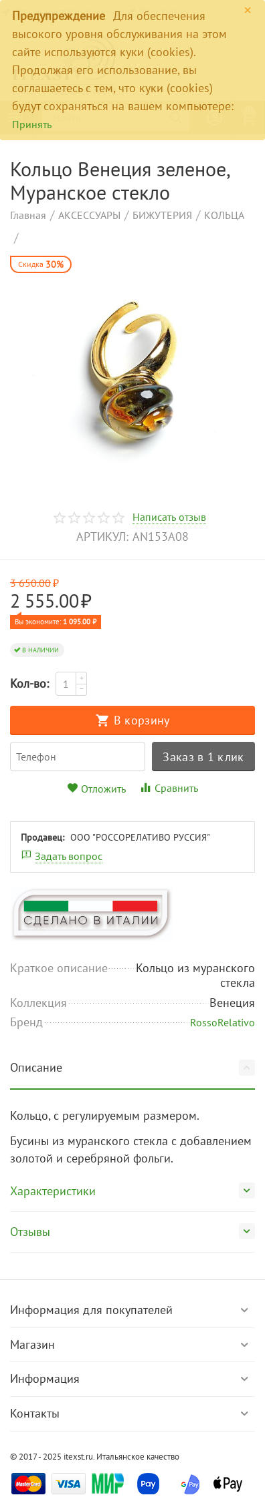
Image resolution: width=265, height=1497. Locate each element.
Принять (32, 124)
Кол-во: (29, 683)
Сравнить (168, 788)
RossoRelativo (222, 1022)
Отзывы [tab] (132, 1231)
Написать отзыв (168, 517)
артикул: (102, 536)
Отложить (96, 789)
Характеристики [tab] (132, 1191)
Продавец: (42, 837)
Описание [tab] (132, 1068)
